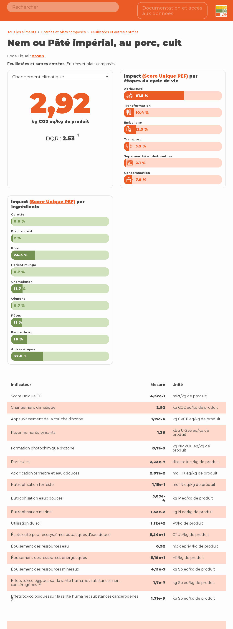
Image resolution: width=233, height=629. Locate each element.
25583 (38, 53)
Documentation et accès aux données (172, 9)
